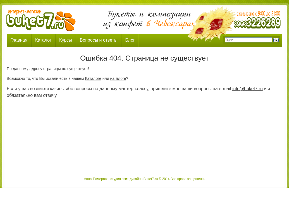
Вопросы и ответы (99, 40)
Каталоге (93, 78)
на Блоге (118, 78)
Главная (18, 40)
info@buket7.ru (247, 88)
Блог (130, 40)
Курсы (65, 40)
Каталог (43, 40)
